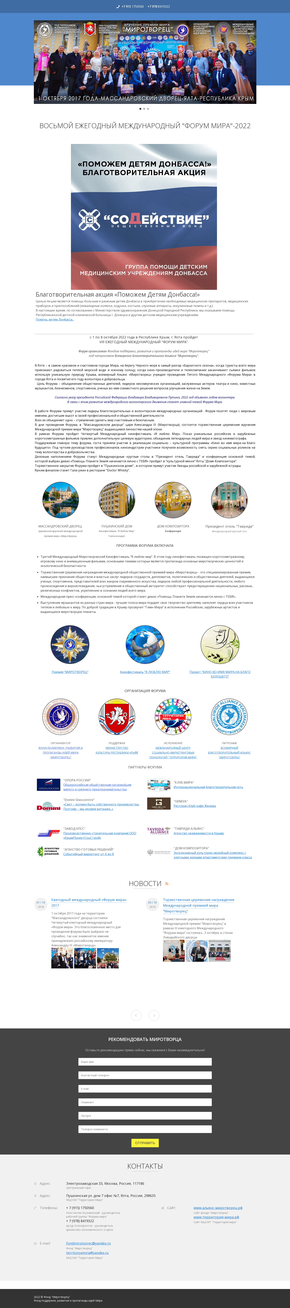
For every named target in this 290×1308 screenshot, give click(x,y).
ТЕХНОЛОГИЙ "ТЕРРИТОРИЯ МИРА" (173, 757)
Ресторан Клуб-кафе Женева (195, 806)
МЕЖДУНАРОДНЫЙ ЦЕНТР (173, 748)
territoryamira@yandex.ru (87, 1252)
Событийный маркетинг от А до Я (88, 854)
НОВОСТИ (145, 884)
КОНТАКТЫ (145, 1166)
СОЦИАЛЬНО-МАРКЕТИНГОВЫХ (173, 752)
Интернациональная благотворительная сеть (208, 787)
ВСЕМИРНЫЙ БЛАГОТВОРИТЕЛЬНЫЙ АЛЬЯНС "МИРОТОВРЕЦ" (229, 752)
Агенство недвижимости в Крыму (199, 833)
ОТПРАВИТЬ (145, 1143)
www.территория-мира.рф (216, 1217)
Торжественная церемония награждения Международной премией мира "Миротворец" (198, 905)
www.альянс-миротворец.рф (218, 1207)
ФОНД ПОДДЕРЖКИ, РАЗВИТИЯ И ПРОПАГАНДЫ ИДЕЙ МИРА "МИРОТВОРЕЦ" (60, 752)
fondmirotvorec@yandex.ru (88, 1243)
